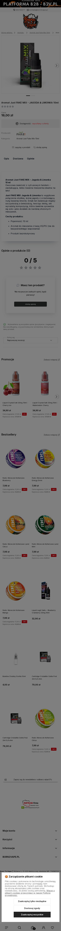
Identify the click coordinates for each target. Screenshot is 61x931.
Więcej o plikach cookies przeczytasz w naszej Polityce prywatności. (30, 893)
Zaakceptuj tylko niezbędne (32, 901)
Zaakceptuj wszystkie (32, 914)
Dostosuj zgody (32, 908)
